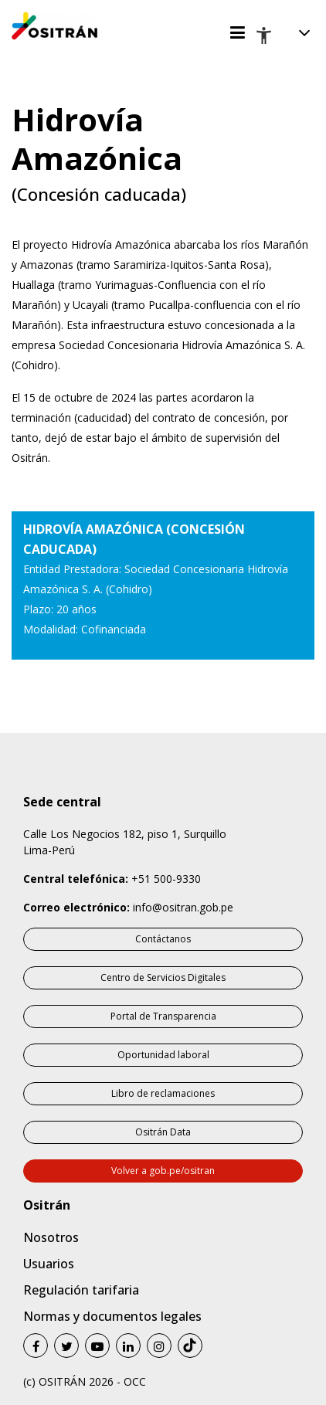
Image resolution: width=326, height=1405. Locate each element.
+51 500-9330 (166, 878)
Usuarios (48, 1263)
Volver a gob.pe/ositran (163, 1170)
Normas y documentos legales (112, 1316)
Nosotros (51, 1237)
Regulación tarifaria (81, 1289)
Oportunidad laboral (163, 1054)
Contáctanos (163, 938)
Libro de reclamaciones (163, 1093)
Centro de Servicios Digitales (163, 977)
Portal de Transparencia (163, 1016)
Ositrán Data (163, 1132)
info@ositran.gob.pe (183, 907)
